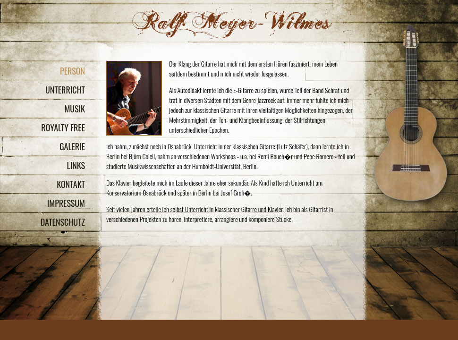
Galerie (72, 146)
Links (76, 165)
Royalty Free (63, 127)
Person (72, 71)
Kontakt (71, 184)
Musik (74, 108)
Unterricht (65, 90)
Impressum (66, 203)
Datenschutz (63, 222)
